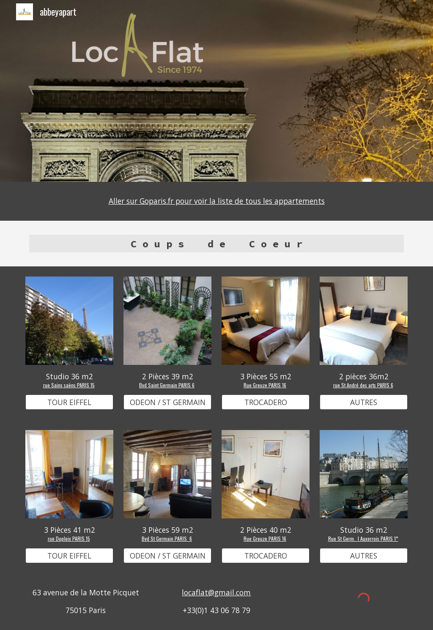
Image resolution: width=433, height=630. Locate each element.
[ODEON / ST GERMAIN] (167, 402)
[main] (216, 201)
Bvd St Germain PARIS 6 (167, 538)
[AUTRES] (364, 402)
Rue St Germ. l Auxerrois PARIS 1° (363, 538)
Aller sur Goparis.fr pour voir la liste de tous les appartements (217, 201)
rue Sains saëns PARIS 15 (69, 385)
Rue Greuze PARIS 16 (265, 385)
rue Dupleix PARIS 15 (69, 538)
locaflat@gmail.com (216, 592)
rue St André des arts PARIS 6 (363, 385)
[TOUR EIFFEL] (69, 402)
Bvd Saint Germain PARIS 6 (167, 385)
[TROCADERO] (266, 402)
